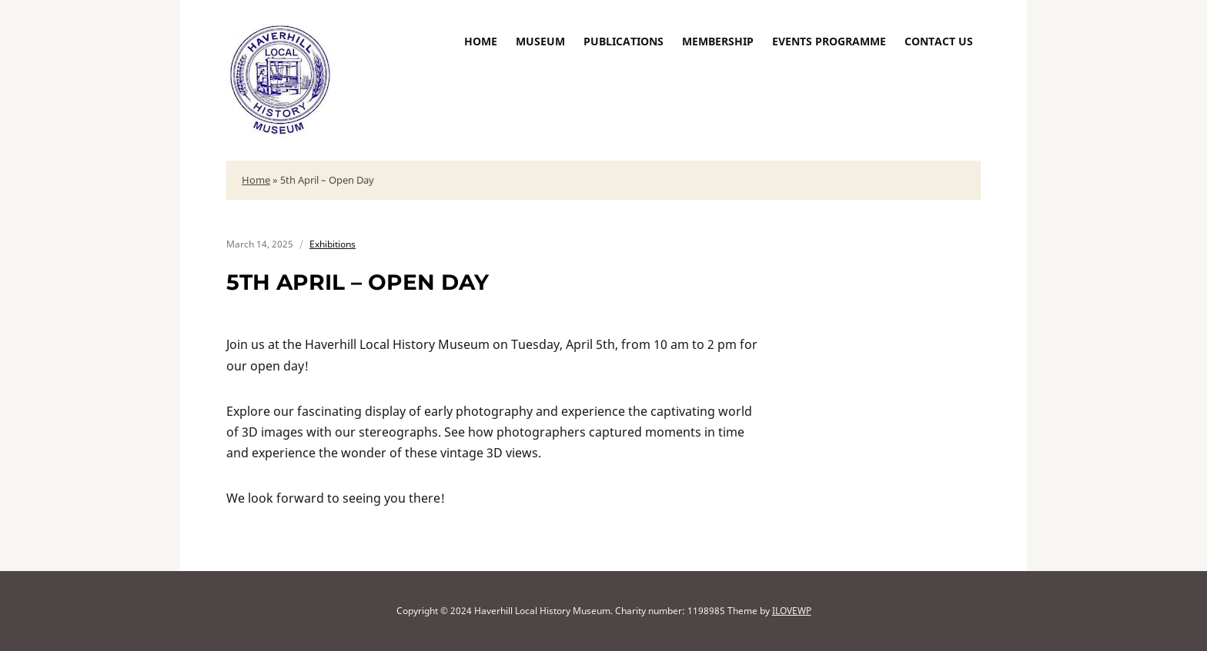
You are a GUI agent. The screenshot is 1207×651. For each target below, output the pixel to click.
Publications (623, 41)
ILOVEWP (791, 610)
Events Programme (829, 41)
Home (480, 41)
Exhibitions (332, 244)
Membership (718, 41)
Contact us (938, 41)
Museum (540, 41)
